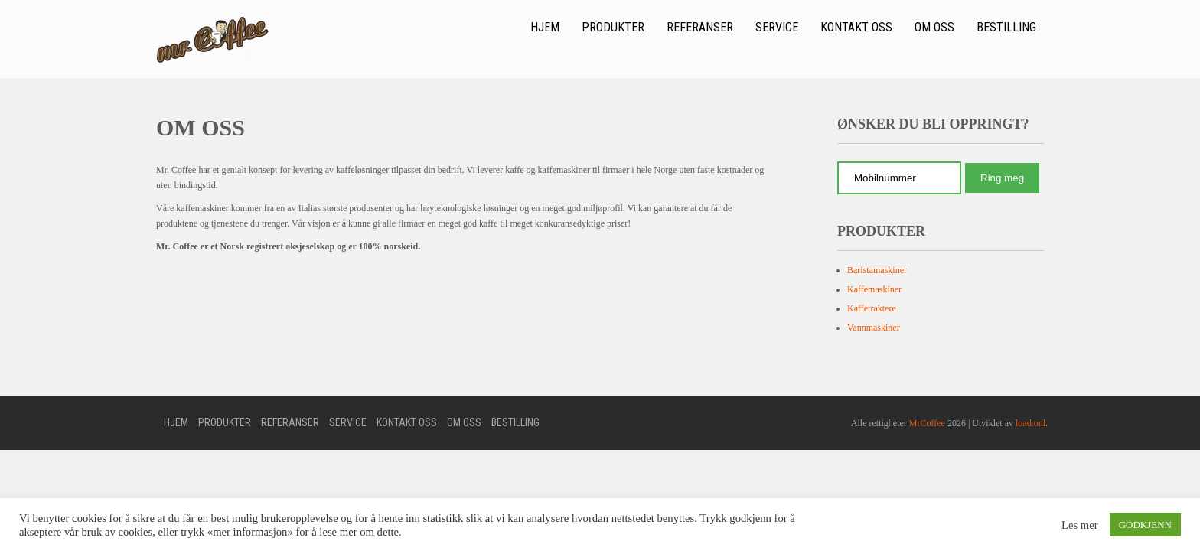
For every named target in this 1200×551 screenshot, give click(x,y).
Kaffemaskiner (874, 289)
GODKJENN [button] (1145, 524)
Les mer (1079, 525)
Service (776, 27)
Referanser (700, 27)
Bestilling (1006, 27)
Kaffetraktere (871, 308)
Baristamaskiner (877, 270)
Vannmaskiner (873, 327)
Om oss (934, 27)
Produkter (613, 27)
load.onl (1030, 423)
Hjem (544, 27)
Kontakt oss (856, 27)
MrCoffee (927, 423)
